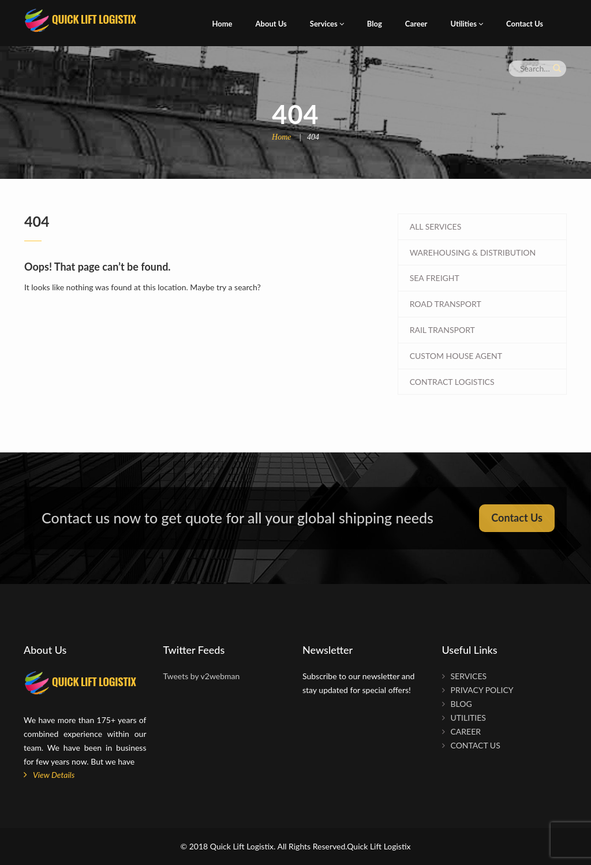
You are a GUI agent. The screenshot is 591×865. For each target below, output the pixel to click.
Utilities (466, 23)
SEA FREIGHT (434, 278)
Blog (374, 23)
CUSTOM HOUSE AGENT (456, 356)
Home (222, 23)
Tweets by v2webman (201, 676)
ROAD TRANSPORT (445, 304)
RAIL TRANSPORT (442, 330)
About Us (271, 23)
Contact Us (524, 23)
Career (416, 23)
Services (327, 23)
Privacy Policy (482, 690)
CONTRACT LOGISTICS (452, 382)
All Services (436, 226)
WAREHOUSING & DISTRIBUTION (473, 252)
